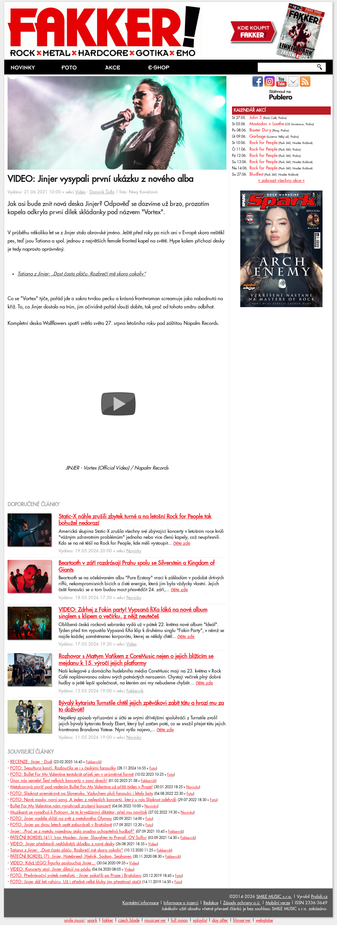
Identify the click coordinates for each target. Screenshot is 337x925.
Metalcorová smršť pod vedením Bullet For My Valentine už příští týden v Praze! (81, 787)
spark (92, 920)
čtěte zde (181, 543)
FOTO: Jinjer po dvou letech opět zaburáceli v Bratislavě (61, 825)
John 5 (255, 117)
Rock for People (263, 142)
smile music (74, 920)
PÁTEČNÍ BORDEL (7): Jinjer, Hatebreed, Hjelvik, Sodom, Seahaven (71, 856)
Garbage (257, 136)
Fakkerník (134, 691)
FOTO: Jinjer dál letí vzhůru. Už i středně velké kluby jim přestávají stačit (75, 882)
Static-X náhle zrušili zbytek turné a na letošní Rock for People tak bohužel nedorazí (135, 520)
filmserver (242, 920)
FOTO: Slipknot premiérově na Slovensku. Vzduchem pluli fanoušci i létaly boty (81, 793)
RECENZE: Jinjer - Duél (31, 762)
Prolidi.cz (319, 896)
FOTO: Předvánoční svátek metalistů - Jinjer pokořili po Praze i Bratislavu (76, 875)
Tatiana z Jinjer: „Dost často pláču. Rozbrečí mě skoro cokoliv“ (81, 274)
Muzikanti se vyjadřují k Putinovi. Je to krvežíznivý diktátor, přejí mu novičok (78, 812)
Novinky (133, 551)
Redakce (210, 903)
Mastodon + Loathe (266, 124)
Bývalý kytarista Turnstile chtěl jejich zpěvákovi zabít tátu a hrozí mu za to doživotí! (141, 706)
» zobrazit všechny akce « (281, 180)
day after (220, 920)
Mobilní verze (278, 903)
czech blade (129, 920)
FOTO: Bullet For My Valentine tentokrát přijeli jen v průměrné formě (72, 774)
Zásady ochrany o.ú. (242, 903)
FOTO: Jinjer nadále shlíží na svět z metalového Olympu (61, 818)
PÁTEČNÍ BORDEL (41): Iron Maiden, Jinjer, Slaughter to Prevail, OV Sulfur (78, 837)
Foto (152, 768)
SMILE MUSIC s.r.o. (274, 896)
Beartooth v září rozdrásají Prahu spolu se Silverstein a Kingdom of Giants (137, 566)
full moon (179, 920)
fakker (107, 920)
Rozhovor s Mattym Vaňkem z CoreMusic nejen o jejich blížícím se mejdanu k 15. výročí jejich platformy (136, 659)
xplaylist (200, 920)
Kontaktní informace (140, 903)
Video (80, 192)
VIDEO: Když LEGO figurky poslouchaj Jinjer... (52, 863)
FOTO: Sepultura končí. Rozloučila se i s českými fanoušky (63, 768)
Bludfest (256, 174)
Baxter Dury (260, 130)
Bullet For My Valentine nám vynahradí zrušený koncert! (60, 806)
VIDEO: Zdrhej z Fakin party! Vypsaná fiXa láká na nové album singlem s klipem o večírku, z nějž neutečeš (133, 613)
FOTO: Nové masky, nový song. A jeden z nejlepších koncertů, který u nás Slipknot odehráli (93, 799)
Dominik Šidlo (102, 192)
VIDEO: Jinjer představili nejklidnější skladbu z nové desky (62, 844)
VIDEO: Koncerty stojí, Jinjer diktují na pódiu (50, 869)
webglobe (264, 920)
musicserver (155, 920)
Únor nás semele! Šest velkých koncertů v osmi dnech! (58, 780)
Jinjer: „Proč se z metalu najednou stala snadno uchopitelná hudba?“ (72, 831)
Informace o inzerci (181, 903)
